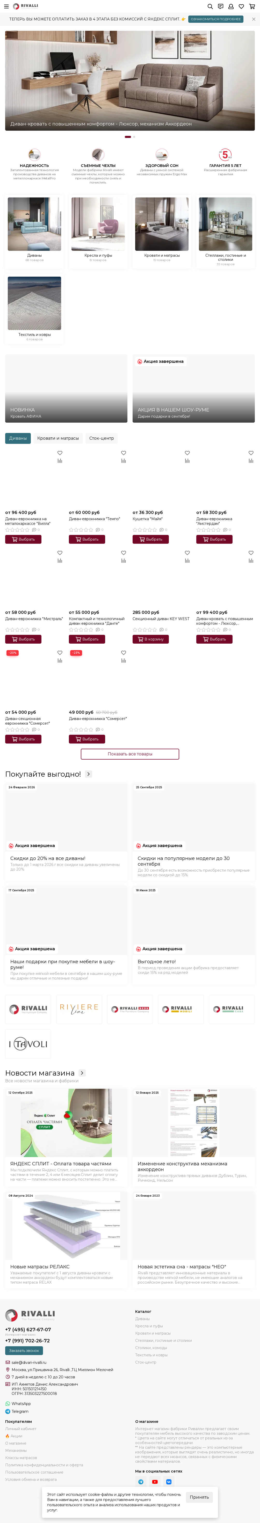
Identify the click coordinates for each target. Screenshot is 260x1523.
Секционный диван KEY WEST (161, 618)
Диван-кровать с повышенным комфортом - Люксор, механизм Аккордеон (224, 621)
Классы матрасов (21, 1457)
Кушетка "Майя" (148, 519)
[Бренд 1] (28, 1009)
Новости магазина (45, 1073)
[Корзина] (252, 6)
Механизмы (16, 1450)
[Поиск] (210, 6)
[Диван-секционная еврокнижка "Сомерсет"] (34, 678)
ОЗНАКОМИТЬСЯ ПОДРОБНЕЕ (216, 19)
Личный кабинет (21, 1428)
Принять (199, 1497)
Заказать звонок (24, 1350)
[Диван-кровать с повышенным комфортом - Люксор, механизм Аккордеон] (130, 81)
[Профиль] (231, 6)
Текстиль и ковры (151, 1355)
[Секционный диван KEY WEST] (162, 578)
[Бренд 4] (181, 1009)
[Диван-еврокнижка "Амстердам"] (225, 478)
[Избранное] (241, 6)
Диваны (18, 438)
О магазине (15, 1443)
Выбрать (23, 539)
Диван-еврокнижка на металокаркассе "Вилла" (27, 521)
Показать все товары (130, 754)
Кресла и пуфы (149, 1326)
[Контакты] (220, 6)
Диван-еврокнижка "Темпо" (94, 519)
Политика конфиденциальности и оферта (44, 1465)
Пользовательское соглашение (34, 1472)
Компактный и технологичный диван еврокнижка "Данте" (97, 621)
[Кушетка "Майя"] (162, 478)
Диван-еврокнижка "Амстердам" (214, 521)
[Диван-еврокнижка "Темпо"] (98, 478)
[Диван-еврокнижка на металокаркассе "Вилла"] (34, 478)
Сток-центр (101, 438)
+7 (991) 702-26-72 (27, 1341)
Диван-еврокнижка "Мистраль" (34, 618)
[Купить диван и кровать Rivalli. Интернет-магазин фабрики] (25, 6)
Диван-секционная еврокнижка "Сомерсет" (27, 721)
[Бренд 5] (232, 1009)
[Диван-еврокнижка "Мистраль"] (34, 578)
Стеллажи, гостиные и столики (163, 1340)
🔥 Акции (13, 1436)
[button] (128, 137)
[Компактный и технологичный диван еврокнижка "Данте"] (98, 578)
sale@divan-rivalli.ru (29, 1362)
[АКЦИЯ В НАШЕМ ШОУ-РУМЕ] (194, 388)
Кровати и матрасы (58, 438)
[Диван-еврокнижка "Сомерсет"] (98, 678)
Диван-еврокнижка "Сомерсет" (98, 718)
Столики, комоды (151, 1347)
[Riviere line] (79, 1009)
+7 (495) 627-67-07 (28, 1330)
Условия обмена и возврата (31, 1479)
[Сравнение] (60, 461)
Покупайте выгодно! (48, 774)
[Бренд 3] (130, 1009)
